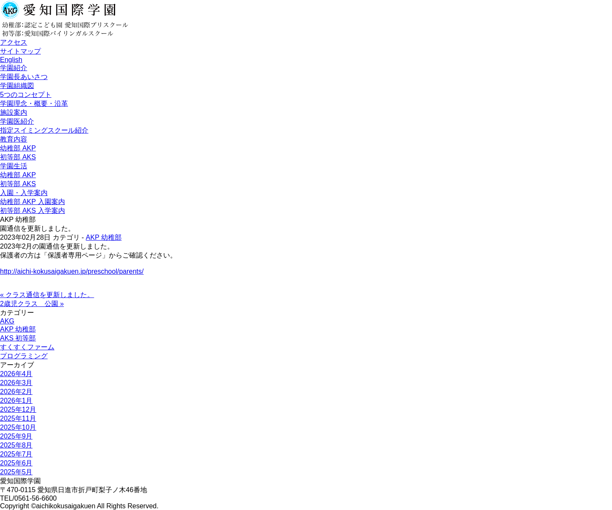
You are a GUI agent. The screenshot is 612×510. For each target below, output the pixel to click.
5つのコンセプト (25, 94)
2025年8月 (16, 445)
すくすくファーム (27, 347)
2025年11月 (18, 418)
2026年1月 (16, 400)
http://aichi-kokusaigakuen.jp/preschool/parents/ (72, 271)
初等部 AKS (18, 157)
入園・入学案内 (24, 192)
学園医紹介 (17, 121)
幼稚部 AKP (18, 148)
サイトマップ (20, 51)
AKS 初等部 (18, 338)
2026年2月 (16, 391)
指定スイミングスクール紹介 (44, 130)
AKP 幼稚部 (104, 237)
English (11, 59)
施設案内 (13, 112)
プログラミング (24, 356)
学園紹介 (13, 67)
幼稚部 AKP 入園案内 (32, 201)
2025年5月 (16, 472)
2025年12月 (18, 409)
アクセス (13, 42)
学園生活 (13, 166)
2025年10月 (18, 427)
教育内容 (13, 139)
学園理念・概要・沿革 (34, 103)
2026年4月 (16, 373)
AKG (7, 321)
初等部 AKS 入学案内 (32, 210)
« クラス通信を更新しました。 (47, 294)
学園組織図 (17, 85)
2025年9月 (16, 436)
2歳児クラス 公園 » (32, 303)
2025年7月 (16, 454)
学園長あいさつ (24, 76)
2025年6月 (16, 463)
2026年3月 (16, 382)
